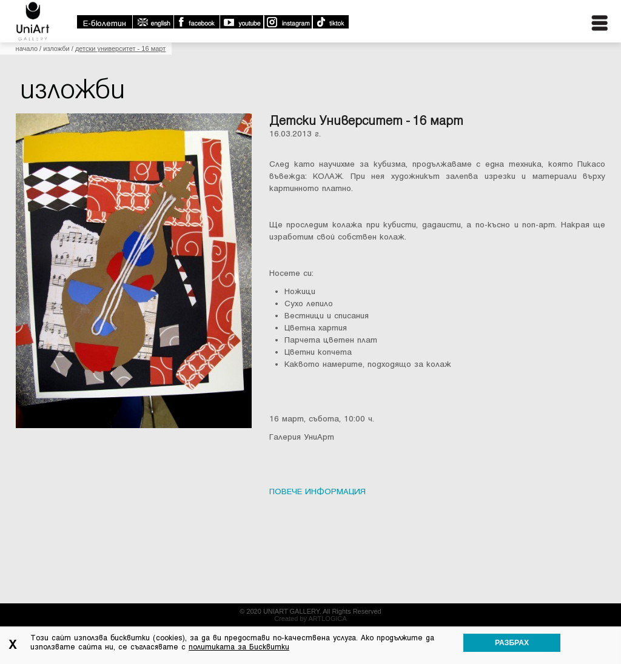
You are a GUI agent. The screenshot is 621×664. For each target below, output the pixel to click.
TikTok (330, 22)
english (152, 22)
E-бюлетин (104, 23)
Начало (27, 48)
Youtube (241, 22)
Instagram (287, 22)
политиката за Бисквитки (239, 647)
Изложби (56, 48)
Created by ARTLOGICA (310, 618)
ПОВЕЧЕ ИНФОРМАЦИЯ (317, 491)
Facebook (196, 22)
